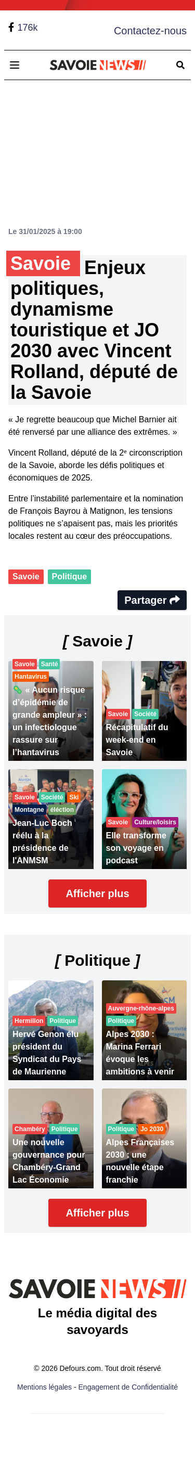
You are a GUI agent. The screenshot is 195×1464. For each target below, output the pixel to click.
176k (27, 27)
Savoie (26, 576)
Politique (69, 576)
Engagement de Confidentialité (128, 1387)
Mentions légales (44, 1387)
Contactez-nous (150, 30)
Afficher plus (97, 893)
